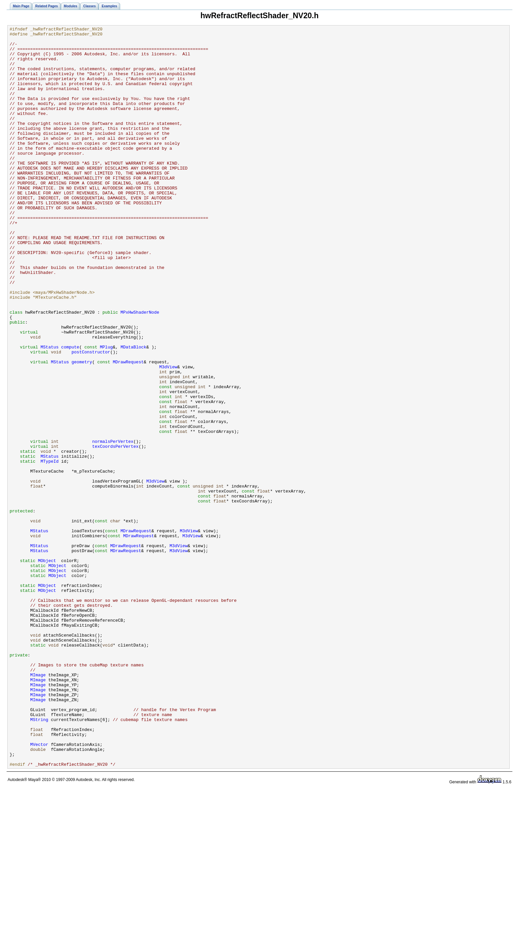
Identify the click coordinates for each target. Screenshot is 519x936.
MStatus (50, 411)
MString (39, 858)
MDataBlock (133, 411)
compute (70, 411)
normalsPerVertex (112, 525)
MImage (38, 805)
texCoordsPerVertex (115, 531)
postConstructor (90, 417)
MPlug (106, 411)
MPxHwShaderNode (139, 370)
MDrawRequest (128, 429)
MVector (39, 888)
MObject (47, 668)
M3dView (168, 435)
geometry (81, 429)
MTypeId (50, 548)
